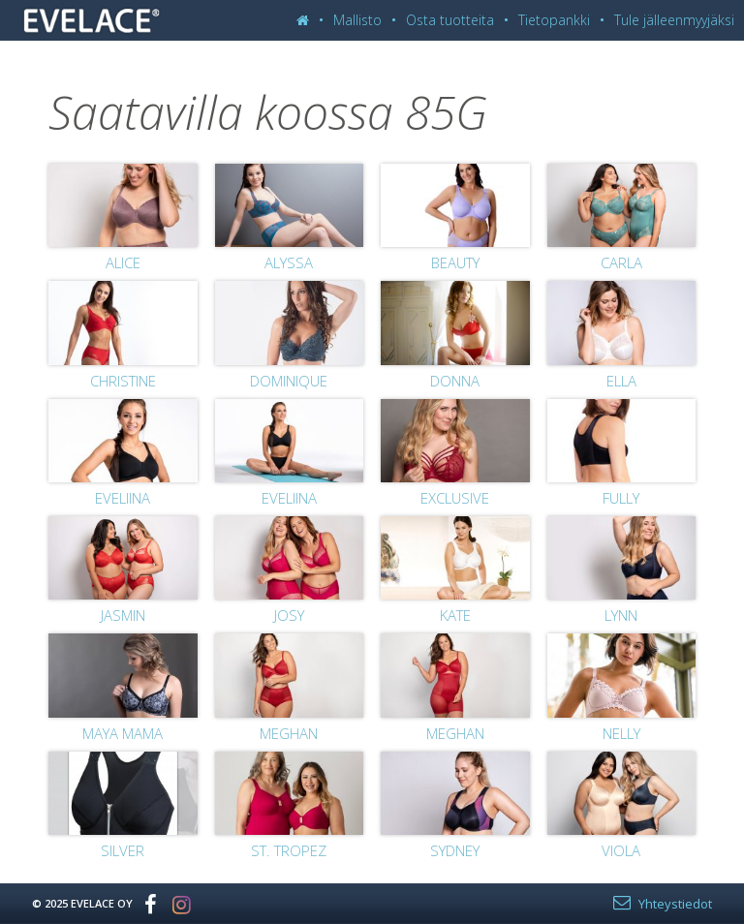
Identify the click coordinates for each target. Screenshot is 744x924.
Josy (289, 615)
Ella (621, 380)
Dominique (288, 380)
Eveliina (122, 498)
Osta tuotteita (450, 20)
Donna (455, 380)
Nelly (621, 733)
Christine (123, 380)
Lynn (620, 615)
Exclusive (454, 498)
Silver (122, 850)
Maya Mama (122, 733)
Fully (621, 498)
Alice (123, 262)
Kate (455, 615)
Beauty (455, 262)
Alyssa (288, 262)
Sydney (455, 850)
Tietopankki (554, 20)
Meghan (289, 733)
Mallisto (357, 20)
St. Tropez (288, 850)
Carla (621, 262)
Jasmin (123, 615)
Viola (621, 850)
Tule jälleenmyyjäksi (674, 20)
